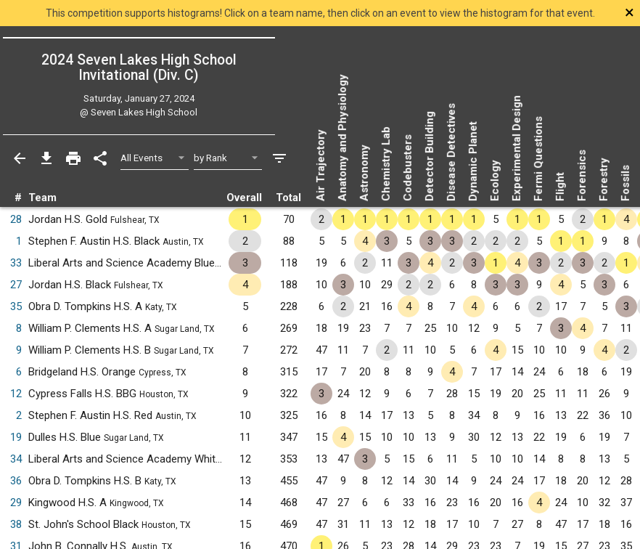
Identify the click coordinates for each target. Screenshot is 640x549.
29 (16, 502)
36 (16, 480)
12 (16, 393)
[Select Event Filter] (154, 158)
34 (16, 458)
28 (16, 219)
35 (16, 306)
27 (16, 284)
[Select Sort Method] (228, 158)
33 (16, 262)
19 (16, 437)
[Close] (576, 12)
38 (16, 524)
